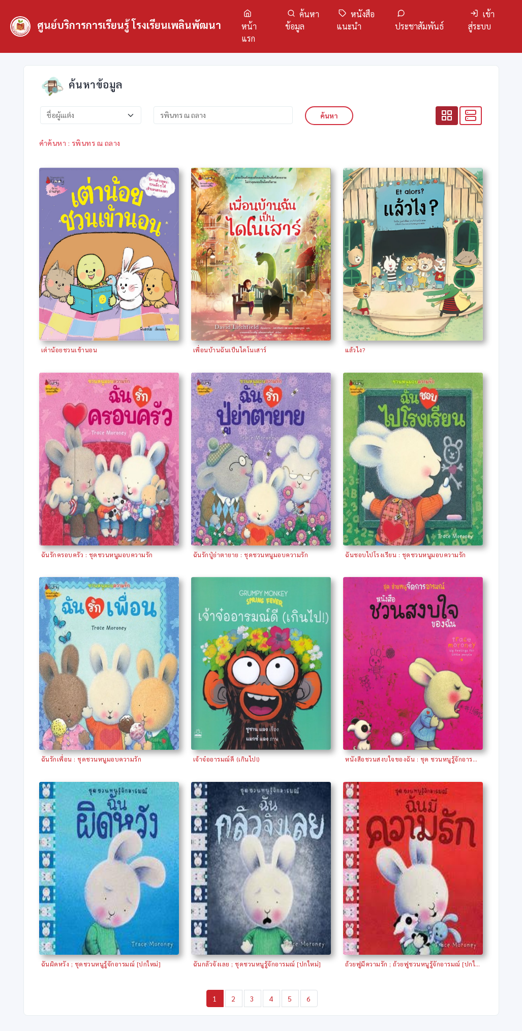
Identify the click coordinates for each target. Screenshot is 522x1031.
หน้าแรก (249, 26)
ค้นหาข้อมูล (302, 20)
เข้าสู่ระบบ (481, 20)
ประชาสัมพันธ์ (419, 20)
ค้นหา (329, 115)
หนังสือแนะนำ (355, 20)
